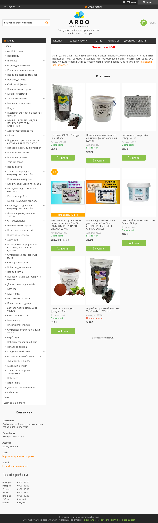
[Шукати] (46, 22)
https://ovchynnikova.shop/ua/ (18, 456)
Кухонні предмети (17, 93)
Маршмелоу (13, 320)
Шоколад (12, 60)
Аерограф (12, 239)
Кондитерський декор (19, 351)
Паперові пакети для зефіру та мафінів (24, 278)
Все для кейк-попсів (18, 152)
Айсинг (11, 135)
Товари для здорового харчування (19, 372)
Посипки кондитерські (19, 89)
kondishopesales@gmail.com (16, 466)
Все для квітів (14, 166)
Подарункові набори (18, 324)
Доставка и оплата (14, 402)
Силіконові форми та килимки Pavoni (23, 331)
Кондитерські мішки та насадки (24, 183)
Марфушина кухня (17, 365)
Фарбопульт (14, 337)
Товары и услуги (77, 40)
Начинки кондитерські (19, 225)
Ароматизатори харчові (20, 130)
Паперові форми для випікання (24, 147)
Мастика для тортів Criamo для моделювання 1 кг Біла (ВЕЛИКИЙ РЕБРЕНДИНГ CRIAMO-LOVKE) (66, 224)
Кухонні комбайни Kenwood (22, 200)
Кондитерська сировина (20, 70)
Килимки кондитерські (19, 179)
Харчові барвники (17, 98)
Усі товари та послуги (103, 337)
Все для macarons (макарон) (22, 74)
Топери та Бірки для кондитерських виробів (20, 173)
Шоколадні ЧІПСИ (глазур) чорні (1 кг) (65, 136)
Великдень (13, 55)
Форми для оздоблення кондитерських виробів (20, 207)
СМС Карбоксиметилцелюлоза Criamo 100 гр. (138, 222)
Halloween (12, 378)
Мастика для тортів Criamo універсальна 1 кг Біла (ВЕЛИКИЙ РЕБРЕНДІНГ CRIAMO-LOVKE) (101, 224)
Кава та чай (13, 293)
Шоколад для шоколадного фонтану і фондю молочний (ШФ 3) (101, 138)
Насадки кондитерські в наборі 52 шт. (135, 136)
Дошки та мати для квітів (21, 284)
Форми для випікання (18, 65)
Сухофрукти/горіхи (17, 262)
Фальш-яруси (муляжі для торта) (21, 215)
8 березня (12, 392)
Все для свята (15, 271)
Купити (65, 158)
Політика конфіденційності (122, 519)
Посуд (10, 108)
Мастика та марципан (19, 103)
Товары (8, 45)
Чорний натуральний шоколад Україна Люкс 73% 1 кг (102, 310)
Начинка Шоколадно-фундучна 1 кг (62, 310)
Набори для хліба (16, 79)
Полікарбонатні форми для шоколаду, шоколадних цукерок (22, 247)
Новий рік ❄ (13, 382)
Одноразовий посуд (18, 315)
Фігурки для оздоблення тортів (24, 356)
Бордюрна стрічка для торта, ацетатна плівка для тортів (23, 142)
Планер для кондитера (19, 303)
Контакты (113, 40)
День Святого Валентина (21, 387)
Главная (57, 40)
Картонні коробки (17, 196)
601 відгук (131, 2)
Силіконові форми (17, 84)
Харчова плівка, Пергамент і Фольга (22, 309)
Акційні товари (15, 51)
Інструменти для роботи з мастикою (21, 190)
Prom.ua (95, 517)
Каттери (11, 288)
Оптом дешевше (16, 220)
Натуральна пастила (18, 298)
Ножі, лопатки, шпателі (20, 230)
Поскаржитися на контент (95, 519)
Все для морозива (17, 157)
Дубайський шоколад (18, 360)
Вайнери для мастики (19, 267)
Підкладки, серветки (18, 234)
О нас (7, 397)
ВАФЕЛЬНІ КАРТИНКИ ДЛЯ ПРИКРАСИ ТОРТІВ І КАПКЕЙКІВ (22, 123)
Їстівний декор (15, 161)
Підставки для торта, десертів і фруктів (24, 114)
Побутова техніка (17, 346)
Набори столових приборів (22, 341)
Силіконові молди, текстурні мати (22, 256)
